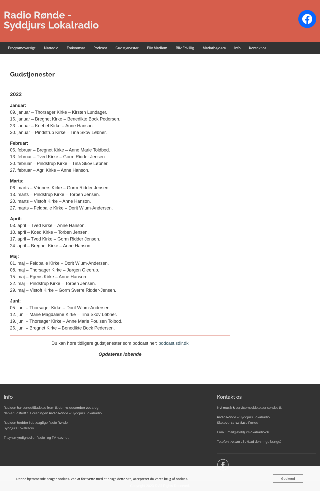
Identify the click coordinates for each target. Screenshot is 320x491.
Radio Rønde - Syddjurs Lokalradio (51, 20)
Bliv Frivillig (185, 48)
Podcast (100, 48)
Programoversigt (22, 48)
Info (237, 48)
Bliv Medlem (157, 48)
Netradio (51, 48)
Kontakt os (257, 48)
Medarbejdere (214, 48)
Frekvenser (76, 48)
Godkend (288, 478)
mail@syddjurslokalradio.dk (248, 432)
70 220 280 (238, 442)
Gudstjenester (127, 48)
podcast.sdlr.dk (173, 343)
